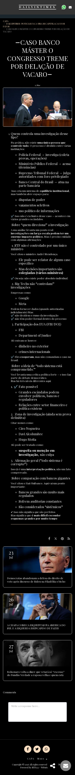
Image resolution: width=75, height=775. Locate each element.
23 (11, 554)
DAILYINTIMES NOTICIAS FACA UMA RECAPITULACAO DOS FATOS (34, 25)
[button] (4, 7)
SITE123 (35, 767)
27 (11, 648)
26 (11, 601)
